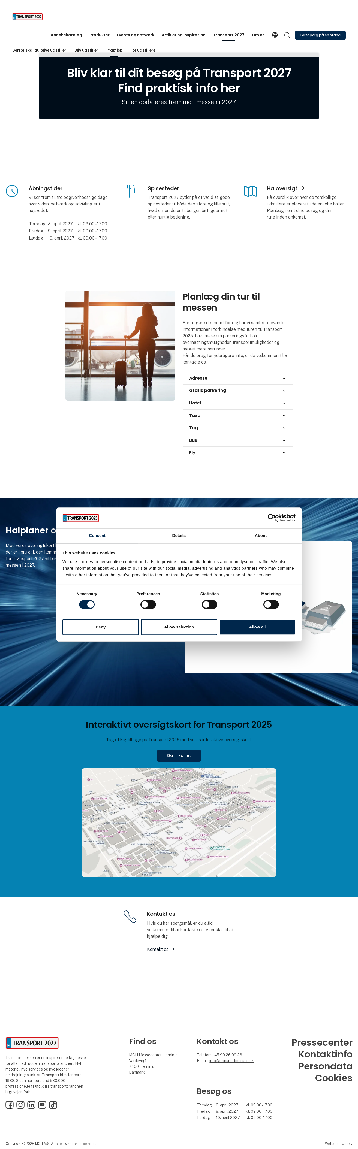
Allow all (257, 627)
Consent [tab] (97, 535)
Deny (101, 627)
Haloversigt (282, 188)
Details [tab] (179, 535)
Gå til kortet (179, 755)
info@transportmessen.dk (231, 1061)
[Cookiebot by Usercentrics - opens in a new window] (272, 518)
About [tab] (261, 535)
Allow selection (179, 627)
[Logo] (34, 16)
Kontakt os (158, 949)
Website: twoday (338, 1144)
